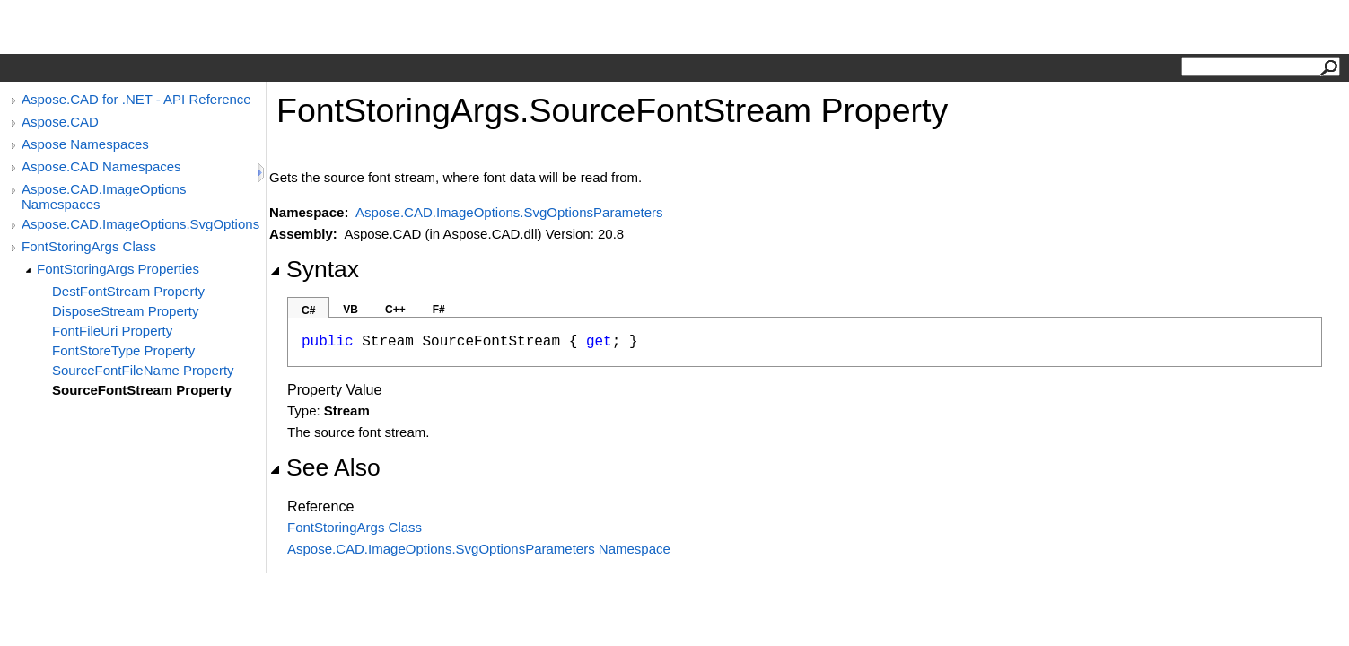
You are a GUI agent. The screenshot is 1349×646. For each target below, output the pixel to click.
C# (308, 310)
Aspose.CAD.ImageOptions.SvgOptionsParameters (141, 223)
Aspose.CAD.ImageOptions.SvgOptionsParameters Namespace (478, 548)
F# (439, 309)
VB (350, 309)
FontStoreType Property (123, 350)
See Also (325, 467)
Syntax (314, 269)
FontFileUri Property (112, 330)
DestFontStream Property (128, 291)
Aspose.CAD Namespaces (101, 166)
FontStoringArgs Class (89, 246)
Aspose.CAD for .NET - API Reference (136, 99)
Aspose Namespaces (85, 144)
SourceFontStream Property (142, 389)
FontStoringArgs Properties (118, 268)
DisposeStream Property (125, 311)
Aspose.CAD (60, 121)
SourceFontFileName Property (143, 370)
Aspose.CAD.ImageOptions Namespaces (104, 196)
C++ (395, 309)
